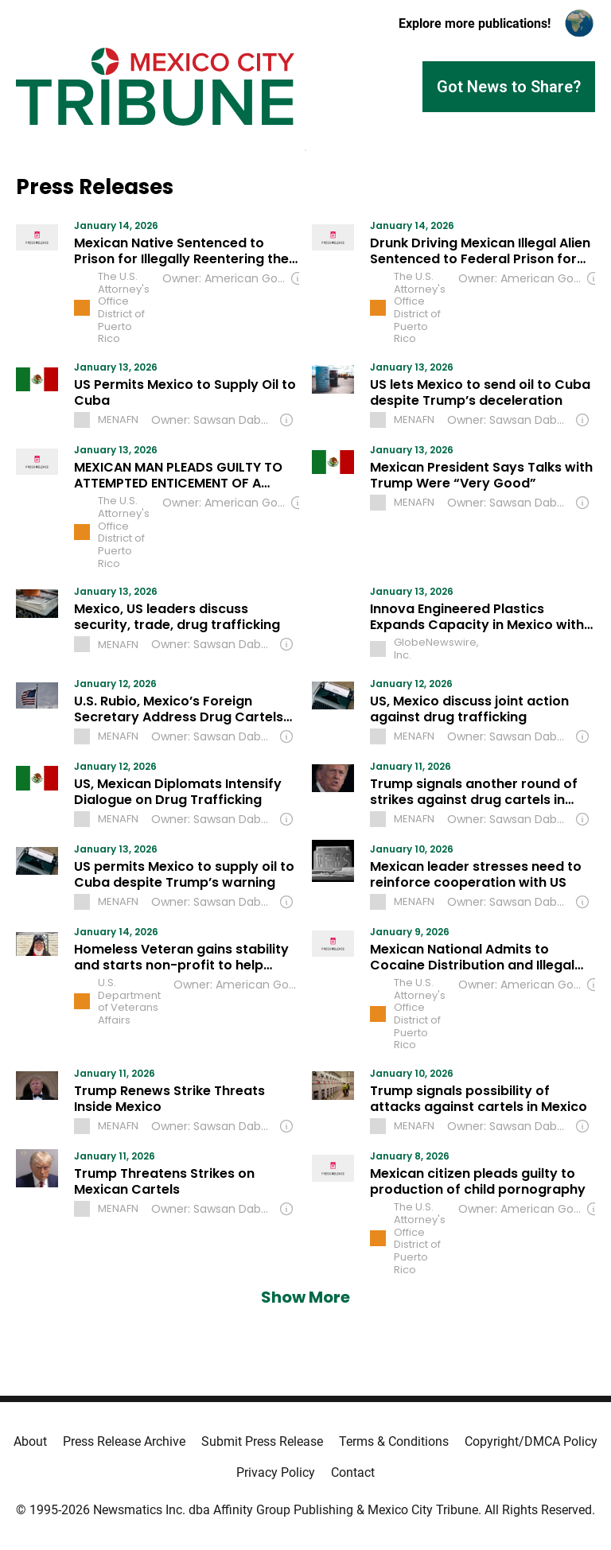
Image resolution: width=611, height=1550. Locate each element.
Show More (305, 1297)
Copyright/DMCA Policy (531, 1441)
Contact (353, 1472)
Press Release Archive (124, 1441)
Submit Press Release (262, 1441)
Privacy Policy (275, 1472)
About (30, 1441)
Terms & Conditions (394, 1441)
